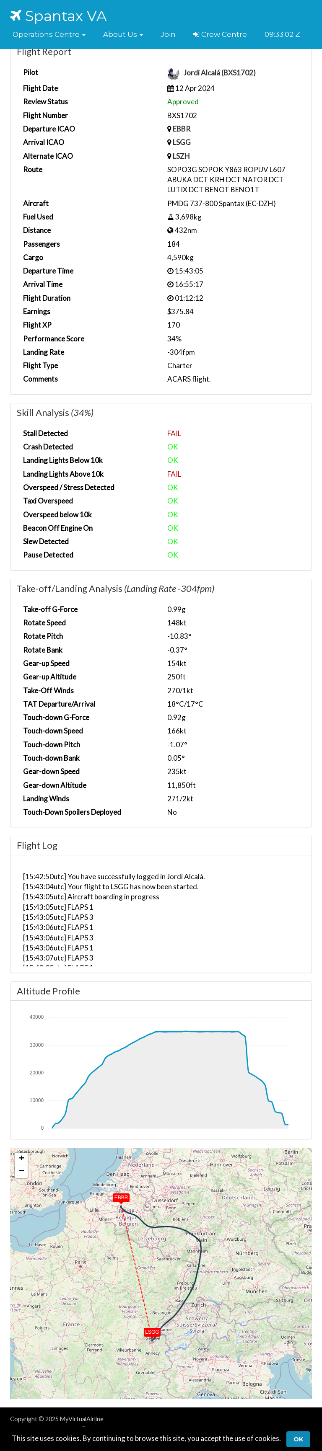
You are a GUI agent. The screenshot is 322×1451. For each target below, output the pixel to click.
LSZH (181, 156)
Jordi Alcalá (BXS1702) (220, 73)
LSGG (182, 142)
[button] (49, 34)
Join (168, 34)
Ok (298, 1439)
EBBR (181, 128)
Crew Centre (220, 34)
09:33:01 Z (282, 34)
